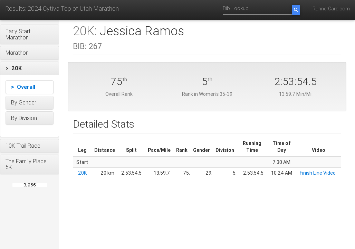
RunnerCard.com (331, 9)
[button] (29, 34)
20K (82, 173)
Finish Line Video (318, 173)
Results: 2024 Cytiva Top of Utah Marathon (62, 8)
